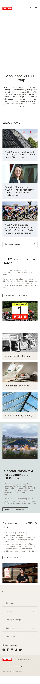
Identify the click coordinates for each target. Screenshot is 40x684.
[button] (3, 591)
